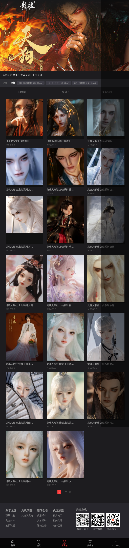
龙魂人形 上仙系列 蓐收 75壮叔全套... (101, 141)
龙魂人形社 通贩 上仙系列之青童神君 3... (61, 425)
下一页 (68, 495)
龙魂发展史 (27, 518)
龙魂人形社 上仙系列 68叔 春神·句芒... (20, 484)
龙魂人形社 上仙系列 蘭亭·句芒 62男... (20, 425)
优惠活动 (42, 518)
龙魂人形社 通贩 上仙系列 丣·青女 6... (20, 366)
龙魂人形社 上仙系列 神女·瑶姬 (61, 307)
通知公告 (42, 528)
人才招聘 (42, 523)
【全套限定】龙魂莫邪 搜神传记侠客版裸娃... (20, 141)
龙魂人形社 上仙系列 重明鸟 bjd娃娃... (61, 190)
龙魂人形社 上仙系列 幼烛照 (61, 248)
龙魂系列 (25, 75)
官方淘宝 (57, 518)
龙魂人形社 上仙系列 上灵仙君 (101, 190)
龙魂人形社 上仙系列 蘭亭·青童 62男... (101, 366)
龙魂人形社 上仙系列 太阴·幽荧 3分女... (61, 484)
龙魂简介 (10, 523)
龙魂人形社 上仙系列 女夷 (19, 307)
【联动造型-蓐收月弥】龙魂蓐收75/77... (61, 141)
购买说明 (10, 528)
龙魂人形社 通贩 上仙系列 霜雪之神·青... (61, 366)
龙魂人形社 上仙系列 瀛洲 (100, 248)
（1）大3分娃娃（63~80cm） (31, 83)
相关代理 (57, 523)
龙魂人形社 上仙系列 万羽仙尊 (20, 248)
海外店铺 (57, 528)
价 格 (65, 92)
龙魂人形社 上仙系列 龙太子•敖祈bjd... (20, 190)
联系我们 (10, 518)
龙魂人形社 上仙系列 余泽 (100, 307)
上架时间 (23, 92)
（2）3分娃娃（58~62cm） (58, 83)
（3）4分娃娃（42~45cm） (85, 83)
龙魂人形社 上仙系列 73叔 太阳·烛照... (101, 425)
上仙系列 (37, 75)
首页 (15, 75)
